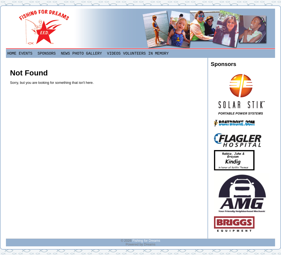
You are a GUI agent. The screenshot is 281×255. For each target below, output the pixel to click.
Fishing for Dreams (146, 241)
